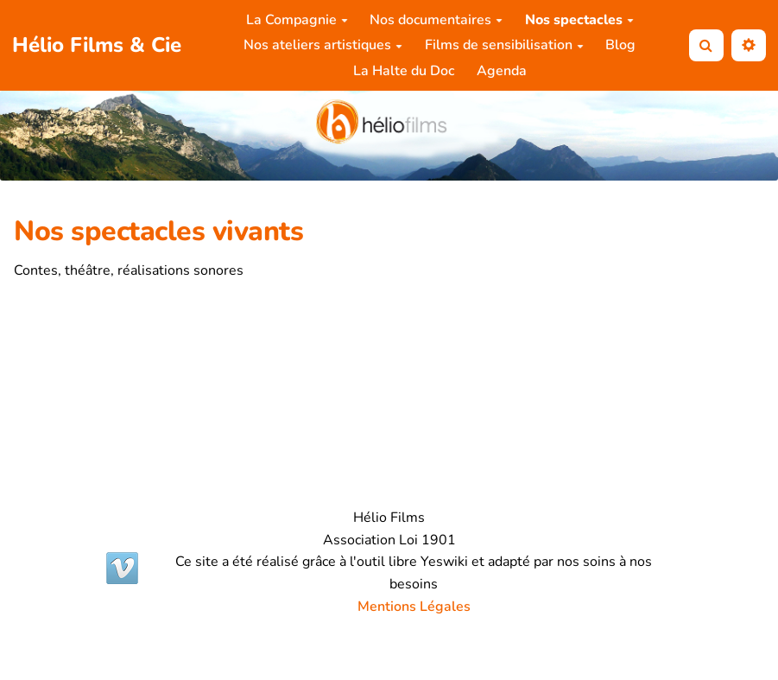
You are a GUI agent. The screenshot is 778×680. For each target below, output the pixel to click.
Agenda (502, 70)
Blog (620, 44)
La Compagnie (297, 19)
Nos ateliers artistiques (323, 44)
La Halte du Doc (403, 70)
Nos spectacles (579, 19)
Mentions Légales (414, 606)
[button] (748, 45)
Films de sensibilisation (504, 44)
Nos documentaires (436, 19)
